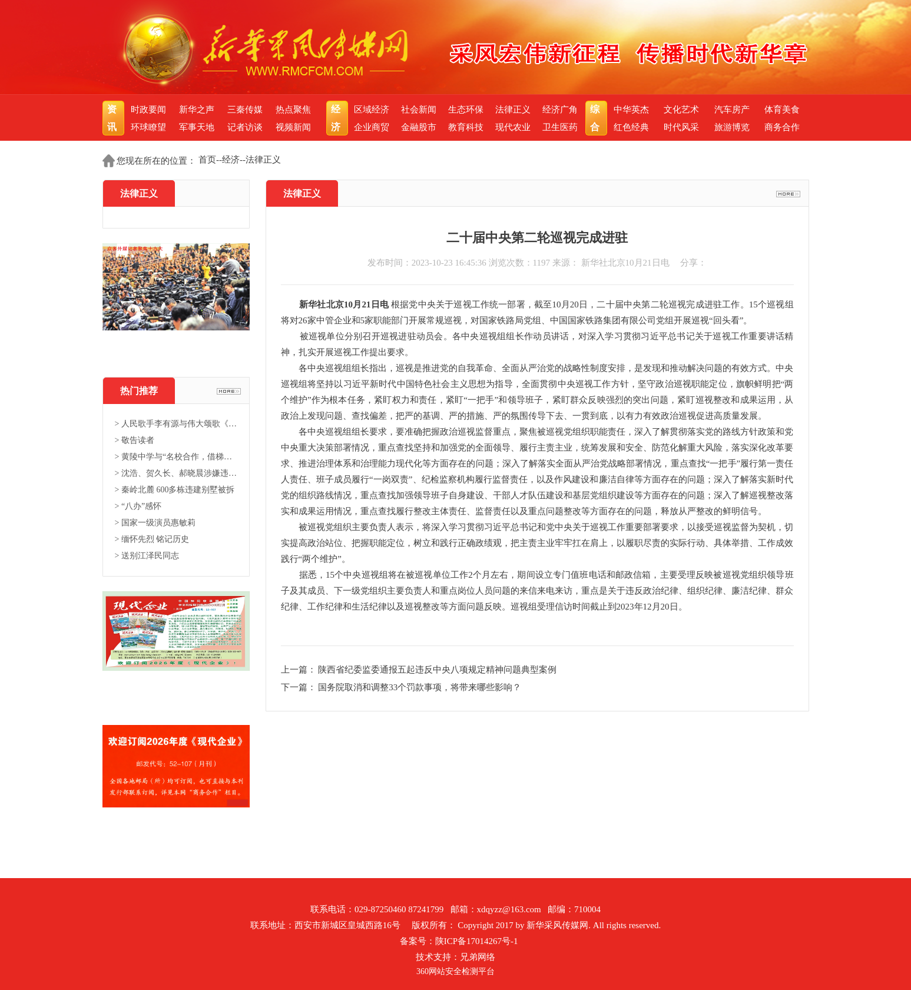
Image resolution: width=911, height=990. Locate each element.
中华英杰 (631, 109)
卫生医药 (560, 127)
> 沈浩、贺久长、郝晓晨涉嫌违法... (176, 473)
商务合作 (782, 127)
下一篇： (300, 687)
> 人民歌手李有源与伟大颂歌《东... (176, 423)
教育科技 (465, 127)
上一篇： (300, 669)
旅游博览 (732, 127)
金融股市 (418, 127)
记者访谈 (245, 127)
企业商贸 (371, 127)
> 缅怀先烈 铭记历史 (152, 539)
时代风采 (681, 127)
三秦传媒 (245, 109)
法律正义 (513, 109)
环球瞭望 (148, 127)
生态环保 (465, 109)
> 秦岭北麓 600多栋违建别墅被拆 (175, 489)
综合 (596, 118)
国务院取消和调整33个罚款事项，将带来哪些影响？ (419, 687)
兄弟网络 (477, 957)
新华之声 (196, 109)
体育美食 (782, 109)
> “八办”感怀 (138, 506)
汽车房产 (732, 109)
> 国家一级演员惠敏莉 (155, 522)
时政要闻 (148, 109)
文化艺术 (681, 109)
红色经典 (631, 127)
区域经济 (371, 109)
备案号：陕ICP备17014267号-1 (459, 941)
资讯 (113, 118)
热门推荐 (139, 391)
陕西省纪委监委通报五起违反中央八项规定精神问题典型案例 (437, 669)
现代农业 (513, 127)
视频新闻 (293, 127)
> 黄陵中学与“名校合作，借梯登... (176, 456)
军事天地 (196, 127)
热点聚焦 (293, 109)
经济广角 (560, 109)
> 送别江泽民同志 (147, 555)
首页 (207, 159)
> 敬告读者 (134, 440)
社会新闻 (418, 109)
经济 (337, 118)
